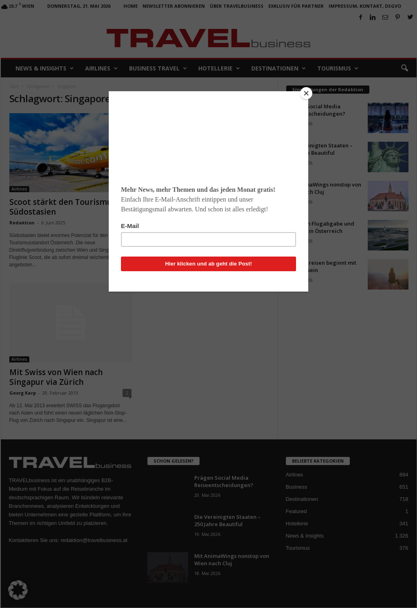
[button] (18, 590)
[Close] (306, 93)
